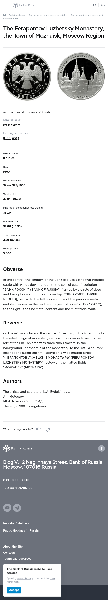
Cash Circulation (17, 15)
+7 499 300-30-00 (17, 488)
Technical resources (17, 558)
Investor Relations (16, 523)
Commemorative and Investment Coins (48, 15)
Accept (14, 590)
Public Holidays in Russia (21, 530)
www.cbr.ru (24, 578)
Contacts (9, 552)
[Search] (97, 5)
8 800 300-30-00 (16, 480)
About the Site (13, 546)
